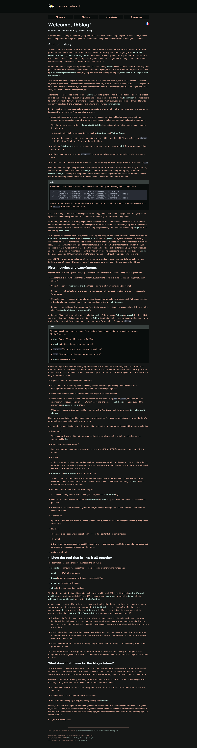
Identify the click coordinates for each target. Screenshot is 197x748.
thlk (55, 360)
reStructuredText (67, 240)
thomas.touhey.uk (68, 6)
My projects (111, 17)
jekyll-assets (67, 146)
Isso (67, 440)
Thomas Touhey (73, 739)
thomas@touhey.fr (87, 739)
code (143, 252)
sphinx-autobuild (70, 405)
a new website (113, 104)
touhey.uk (87, 170)
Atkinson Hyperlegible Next (61, 600)
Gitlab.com (91, 611)
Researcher (128, 97)
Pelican (119, 316)
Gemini (130, 597)
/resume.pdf (84, 311)
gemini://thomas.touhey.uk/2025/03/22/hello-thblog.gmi (97, 731)
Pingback (55, 474)
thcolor (86, 240)
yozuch (130, 316)
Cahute (109, 240)
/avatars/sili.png (67, 311)
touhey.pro (64, 231)
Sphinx (51, 240)
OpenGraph (101, 133)
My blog (86, 17)
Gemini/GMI (93, 500)
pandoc (110, 66)
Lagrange (110, 597)
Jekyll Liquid (88, 125)
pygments (55, 584)
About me (60, 17)
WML (104, 500)
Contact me (136, 17)
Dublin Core (109, 495)
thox (93, 240)
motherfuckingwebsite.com (63, 72)
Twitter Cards (117, 133)
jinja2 (53, 573)
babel (54, 578)
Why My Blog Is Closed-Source (84, 614)
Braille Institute (93, 600)
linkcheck (118, 402)
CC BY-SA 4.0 (99, 608)
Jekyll (90, 94)
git (62, 611)
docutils (55, 568)
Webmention (70, 474)
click (53, 589)
